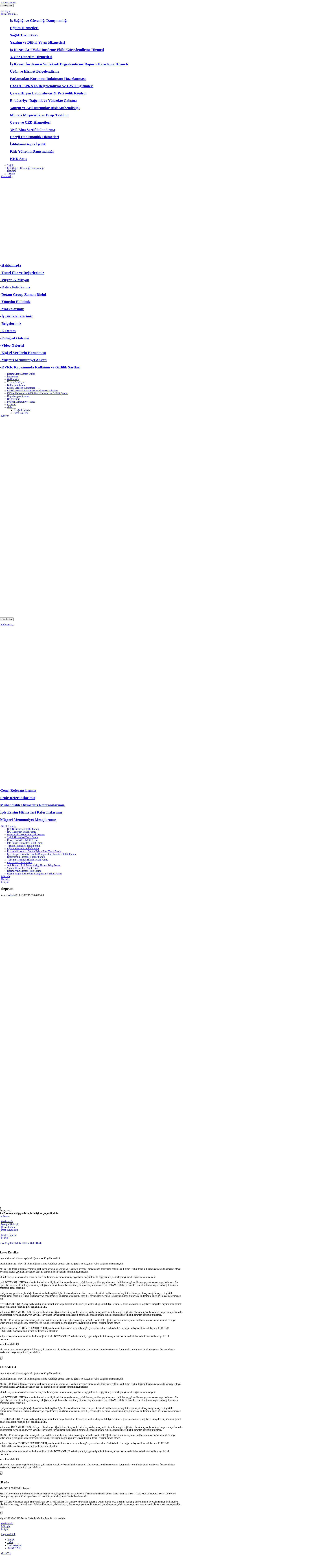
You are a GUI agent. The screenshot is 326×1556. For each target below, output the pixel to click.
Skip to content (8, 2)
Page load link (8, 1534)
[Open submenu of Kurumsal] (12, 177)
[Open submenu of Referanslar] (13, 625)
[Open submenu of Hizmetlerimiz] (16, 14)
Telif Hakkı (36, 1243)
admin (12, 895)
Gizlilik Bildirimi (22, 1243)
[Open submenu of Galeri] (14, 408)
